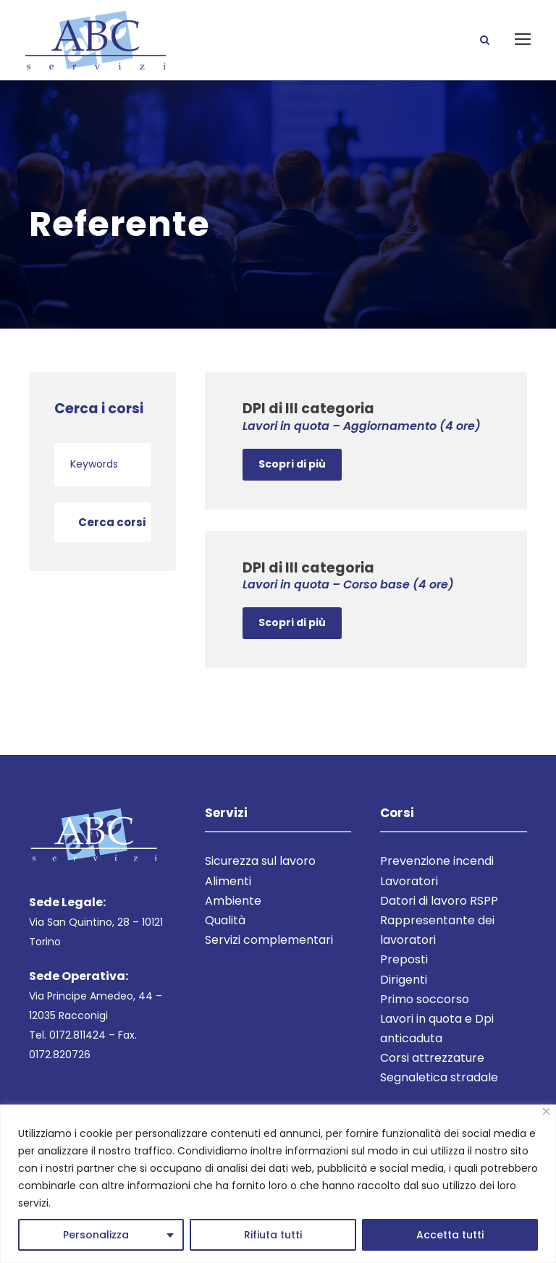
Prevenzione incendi (437, 878)
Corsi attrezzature (432, 1075)
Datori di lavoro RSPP (439, 917)
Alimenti (228, 898)
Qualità (225, 937)
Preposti (404, 976)
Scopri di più (292, 480)
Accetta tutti (450, 1235)
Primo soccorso (424, 1016)
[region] (278, 1183)
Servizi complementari (269, 957)
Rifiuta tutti (273, 1235)
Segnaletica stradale (439, 1094)
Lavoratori (409, 898)
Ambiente (233, 917)
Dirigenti (403, 996)
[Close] (546, 1111)
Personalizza (96, 1235)
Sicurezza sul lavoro (260, 878)
